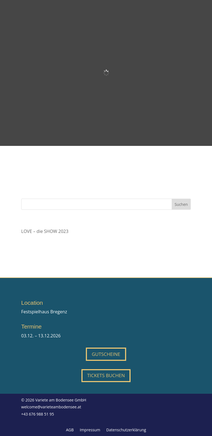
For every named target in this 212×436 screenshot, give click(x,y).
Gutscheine (106, 354)
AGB (70, 430)
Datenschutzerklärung (126, 430)
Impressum (90, 430)
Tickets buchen (106, 375)
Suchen (181, 204)
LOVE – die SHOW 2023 (44, 231)
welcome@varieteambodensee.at (51, 406)
